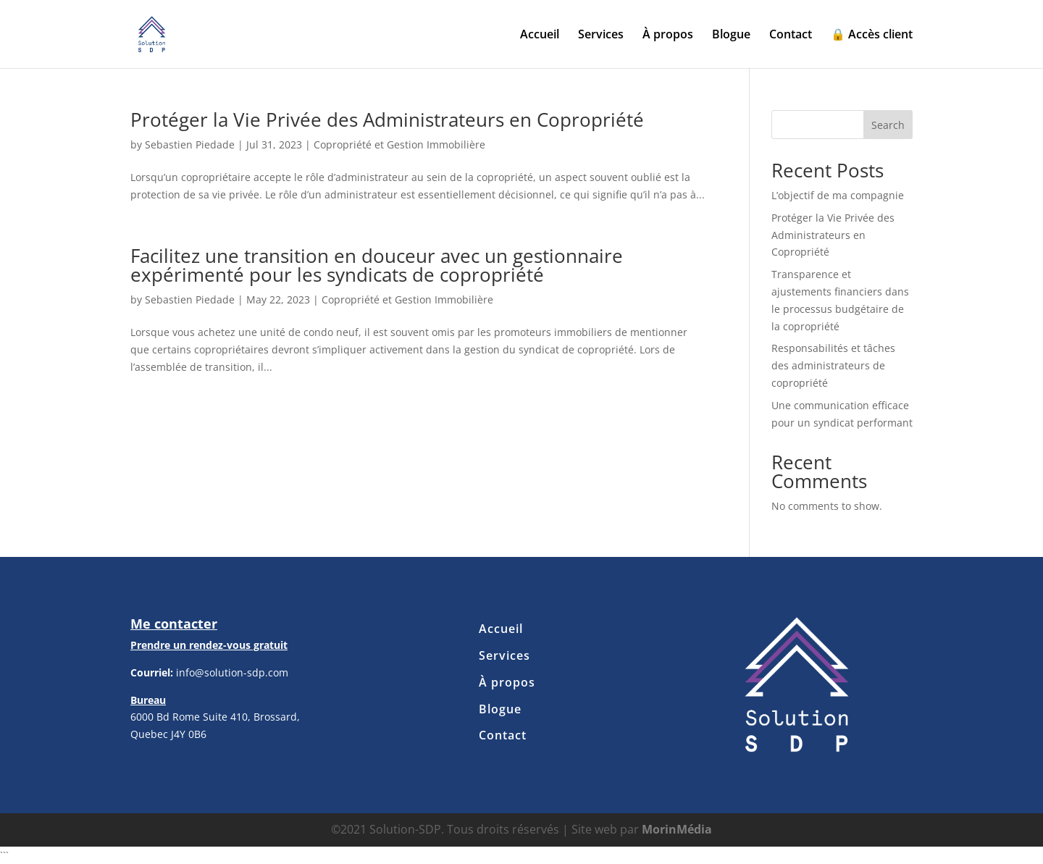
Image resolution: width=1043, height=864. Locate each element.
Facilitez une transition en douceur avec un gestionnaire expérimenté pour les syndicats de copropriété (376, 265)
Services (601, 35)
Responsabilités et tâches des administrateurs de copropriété (833, 365)
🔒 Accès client (872, 35)
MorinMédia (677, 829)
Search (888, 125)
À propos (667, 35)
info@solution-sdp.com (232, 672)
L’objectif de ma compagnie (837, 195)
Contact (790, 35)
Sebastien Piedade (190, 144)
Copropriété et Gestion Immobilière (399, 144)
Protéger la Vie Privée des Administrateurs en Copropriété (387, 119)
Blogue (731, 35)
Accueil (539, 35)
